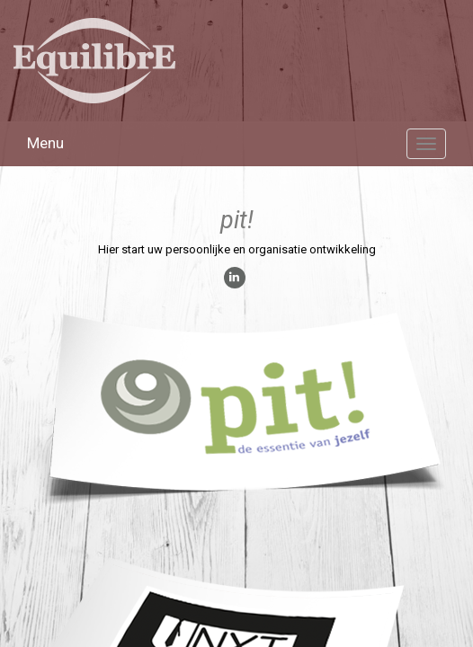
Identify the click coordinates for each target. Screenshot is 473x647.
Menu (45, 143)
